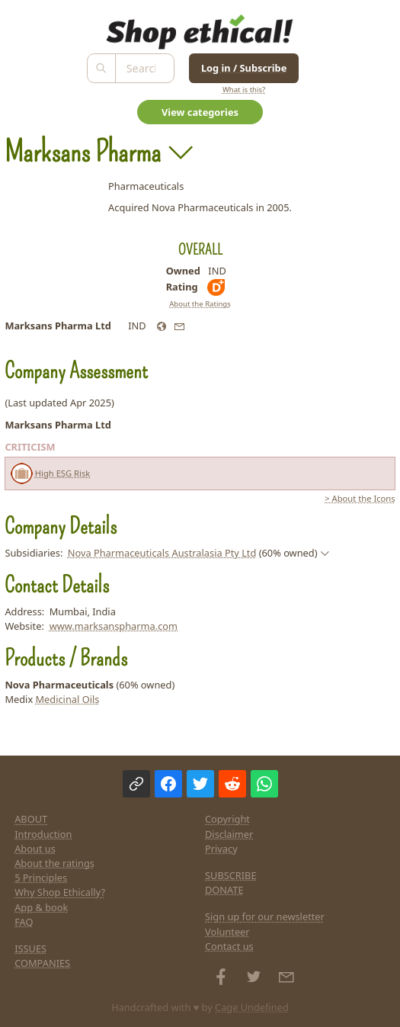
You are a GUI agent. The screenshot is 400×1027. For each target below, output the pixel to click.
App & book (41, 907)
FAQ (23, 922)
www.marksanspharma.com (114, 626)
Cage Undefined (252, 1007)
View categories (200, 112)
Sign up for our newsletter (265, 916)
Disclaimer (229, 834)
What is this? (243, 90)
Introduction (43, 834)
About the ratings (54, 863)
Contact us (229, 946)
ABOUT (30, 819)
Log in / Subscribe (243, 68)
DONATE (224, 890)
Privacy (221, 848)
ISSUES (30, 948)
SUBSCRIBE (231, 875)
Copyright (227, 819)
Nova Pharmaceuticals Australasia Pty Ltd (162, 553)
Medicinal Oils (67, 699)
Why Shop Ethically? (59, 892)
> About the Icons (360, 498)
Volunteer (227, 932)
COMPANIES (42, 963)
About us (35, 848)
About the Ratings (200, 304)
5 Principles (40, 877)
